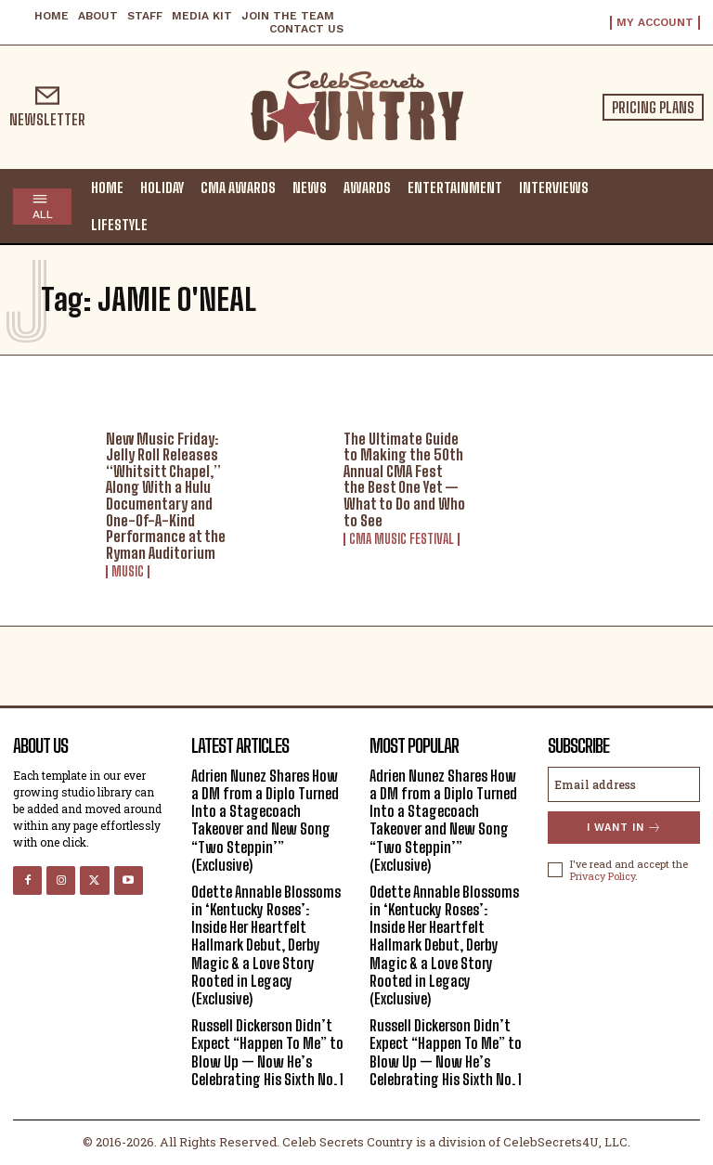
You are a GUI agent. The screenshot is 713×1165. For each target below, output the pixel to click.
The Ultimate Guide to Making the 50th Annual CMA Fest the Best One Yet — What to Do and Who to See (404, 479)
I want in (624, 828)
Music (127, 571)
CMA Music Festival (401, 539)
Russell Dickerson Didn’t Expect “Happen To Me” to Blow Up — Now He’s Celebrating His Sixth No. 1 (267, 1052)
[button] (681, 205)
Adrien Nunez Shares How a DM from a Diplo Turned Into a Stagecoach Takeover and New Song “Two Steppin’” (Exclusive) (265, 820)
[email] (624, 784)
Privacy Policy (602, 876)
